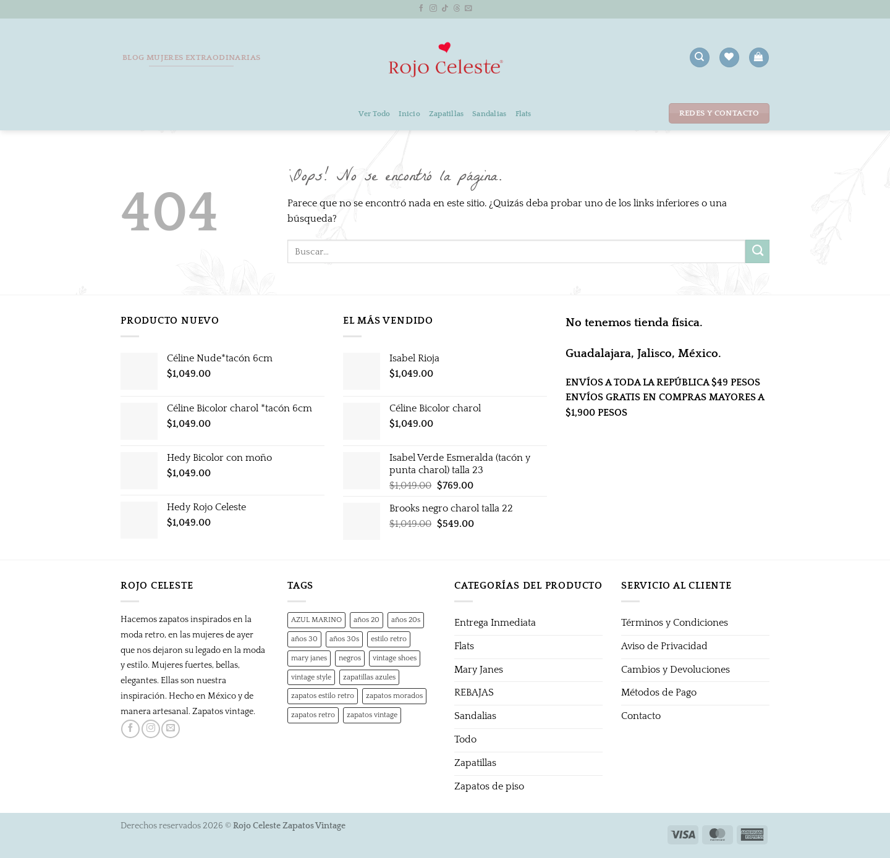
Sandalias (489, 113)
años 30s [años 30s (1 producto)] (344, 638)
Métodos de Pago (659, 693)
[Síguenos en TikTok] (445, 8)
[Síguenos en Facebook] (421, 8)
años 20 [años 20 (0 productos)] (366, 619)
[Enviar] (757, 251)
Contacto (641, 716)
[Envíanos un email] (468, 8)
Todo (465, 739)
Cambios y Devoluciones (675, 670)
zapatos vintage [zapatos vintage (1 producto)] (372, 714)
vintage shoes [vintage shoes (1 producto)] (395, 658)
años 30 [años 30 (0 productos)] (304, 638)
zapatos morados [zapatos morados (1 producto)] (394, 695)
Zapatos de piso (489, 786)
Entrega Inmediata (495, 623)
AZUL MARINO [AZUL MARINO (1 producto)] (316, 619)
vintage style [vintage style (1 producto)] (311, 677)
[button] (758, 57)
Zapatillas (446, 113)
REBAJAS (474, 693)
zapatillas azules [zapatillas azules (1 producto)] (369, 677)
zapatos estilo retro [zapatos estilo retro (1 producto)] (322, 695)
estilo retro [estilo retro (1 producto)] (389, 638)
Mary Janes (478, 670)
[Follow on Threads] (456, 8)
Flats (523, 113)
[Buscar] (699, 57)
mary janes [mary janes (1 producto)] (309, 658)
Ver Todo (374, 113)
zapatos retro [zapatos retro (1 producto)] (313, 714)
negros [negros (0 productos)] (350, 658)
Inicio (409, 113)
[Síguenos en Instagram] (433, 8)
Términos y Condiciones (674, 623)
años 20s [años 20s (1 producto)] (405, 619)
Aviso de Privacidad (664, 646)
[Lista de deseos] (729, 57)
